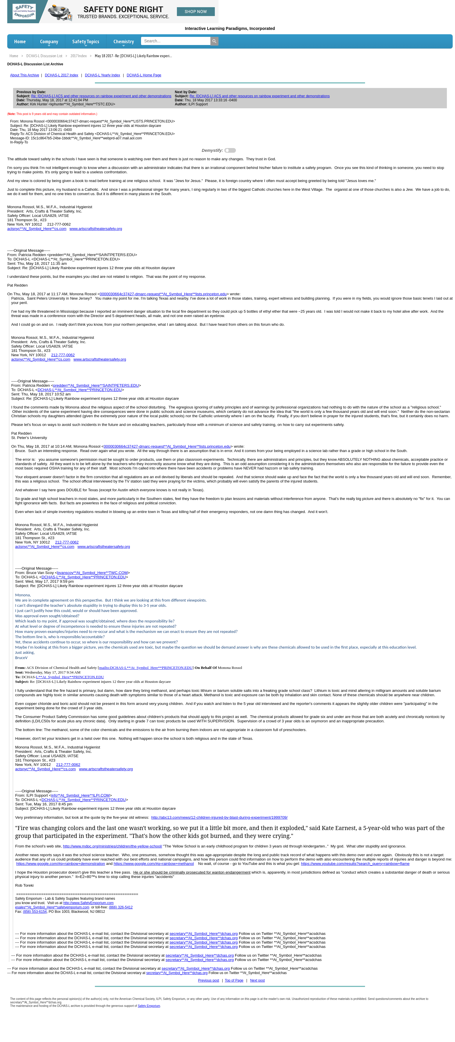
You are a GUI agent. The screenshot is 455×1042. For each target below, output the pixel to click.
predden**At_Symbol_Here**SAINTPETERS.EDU (96, 385)
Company (49, 43)
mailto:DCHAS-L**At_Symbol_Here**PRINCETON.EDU (145, 667)
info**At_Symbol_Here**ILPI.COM (80, 795)
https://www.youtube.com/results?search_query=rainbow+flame (355, 863)
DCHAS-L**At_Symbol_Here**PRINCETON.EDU (80, 390)
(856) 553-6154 (35, 912)
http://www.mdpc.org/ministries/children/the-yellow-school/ (112, 846)
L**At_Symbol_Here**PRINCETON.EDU (70, 677)
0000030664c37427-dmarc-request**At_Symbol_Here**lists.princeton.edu (163, 294)
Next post (257, 980)
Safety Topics (85, 43)
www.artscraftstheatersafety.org (96, 228)
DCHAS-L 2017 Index (61, 75)
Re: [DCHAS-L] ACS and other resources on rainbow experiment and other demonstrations (101, 96)
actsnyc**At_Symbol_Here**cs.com (36, 228)
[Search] (214, 41)
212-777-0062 (63, 355)
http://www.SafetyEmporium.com (88, 903)
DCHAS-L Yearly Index (102, 75)
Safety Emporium (149, 1005)
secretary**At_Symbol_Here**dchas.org (203, 933)
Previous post (208, 980)
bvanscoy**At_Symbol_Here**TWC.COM (92, 573)
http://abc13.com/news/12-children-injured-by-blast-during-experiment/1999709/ (219, 817)
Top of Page (234, 980)
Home (20, 41)
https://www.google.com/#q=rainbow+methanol (154, 863)
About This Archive (24, 75)
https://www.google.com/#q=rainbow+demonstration (60, 863)
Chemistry (123, 43)
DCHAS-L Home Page (144, 75)
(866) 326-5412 (121, 907)
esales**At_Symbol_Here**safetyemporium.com (52, 907)
